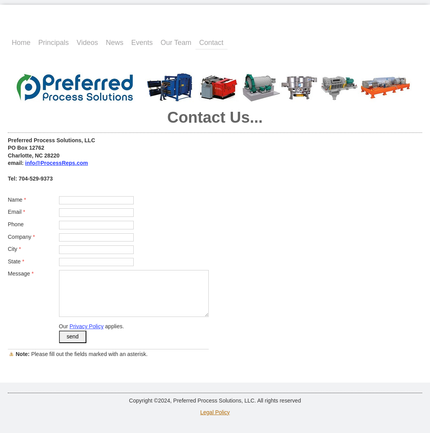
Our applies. (91, 326)
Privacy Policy (87, 326)
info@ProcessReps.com (56, 163)
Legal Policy (215, 412)
